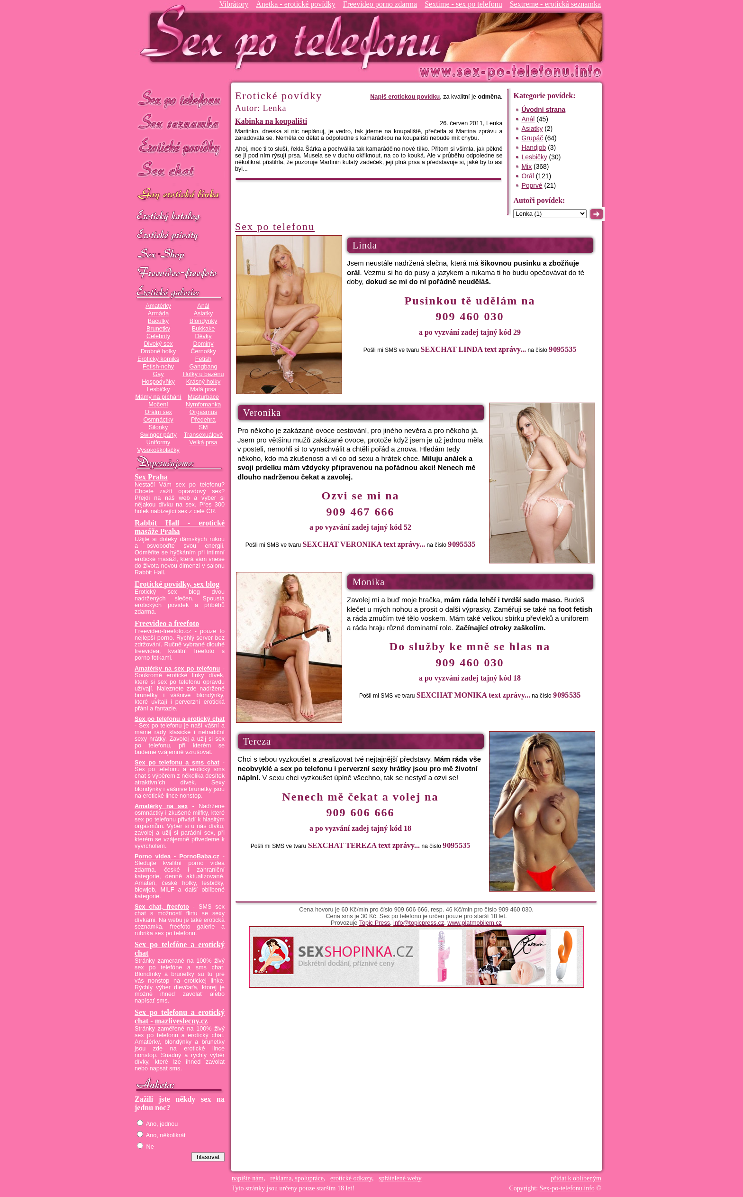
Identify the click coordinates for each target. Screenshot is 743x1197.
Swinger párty (158, 435)
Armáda (158, 313)
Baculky (158, 321)
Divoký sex (158, 344)
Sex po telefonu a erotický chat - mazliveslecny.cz (180, 1016)
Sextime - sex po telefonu (463, 4)
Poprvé (531, 185)
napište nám (247, 1178)
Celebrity (158, 336)
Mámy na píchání (158, 397)
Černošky (203, 351)
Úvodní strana (543, 109)
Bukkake (203, 328)
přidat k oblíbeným (576, 1178)
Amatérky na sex (161, 806)
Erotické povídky (180, 147)
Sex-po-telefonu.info (567, 1188)
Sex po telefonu (180, 98)
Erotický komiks (158, 359)
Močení (158, 404)
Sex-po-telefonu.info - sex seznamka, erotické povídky (294, 36)
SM (203, 427)
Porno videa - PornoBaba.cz (177, 856)
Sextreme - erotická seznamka (555, 4)
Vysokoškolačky (158, 450)
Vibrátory (233, 4)
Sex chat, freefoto (162, 906)
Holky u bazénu (203, 374)
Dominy (203, 344)
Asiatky (203, 313)
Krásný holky (203, 381)
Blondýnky (203, 321)
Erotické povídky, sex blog (177, 584)
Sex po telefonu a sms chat (177, 762)
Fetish (203, 359)
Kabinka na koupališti (271, 121)
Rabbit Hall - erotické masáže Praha (180, 527)
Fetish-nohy (158, 366)
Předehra (203, 419)
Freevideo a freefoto (167, 623)
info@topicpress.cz (418, 923)
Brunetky (158, 328)
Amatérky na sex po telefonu (177, 668)
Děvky (203, 336)
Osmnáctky (158, 419)
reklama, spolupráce (297, 1178)
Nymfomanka (203, 404)
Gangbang (203, 366)
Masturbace (203, 397)
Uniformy (158, 442)
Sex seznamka (180, 122)
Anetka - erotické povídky (295, 4)
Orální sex (158, 412)
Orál (527, 176)
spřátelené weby (400, 1178)
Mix (526, 166)
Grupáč (532, 138)
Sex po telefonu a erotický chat (180, 719)
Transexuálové (203, 435)
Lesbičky (158, 389)
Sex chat (180, 171)
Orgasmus (203, 412)
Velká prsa (203, 442)
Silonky (158, 427)
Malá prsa (203, 389)
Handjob (533, 147)
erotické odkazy (351, 1178)
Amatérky (158, 306)
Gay (158, 374)
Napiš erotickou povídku (405, 96)
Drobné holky (158, 351)
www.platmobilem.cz (474, 923)
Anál (203, 306)
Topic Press (374, 923)
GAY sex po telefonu (180, 195)
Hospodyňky (158, 381)
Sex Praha (151, 477)
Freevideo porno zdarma (380, 4)
